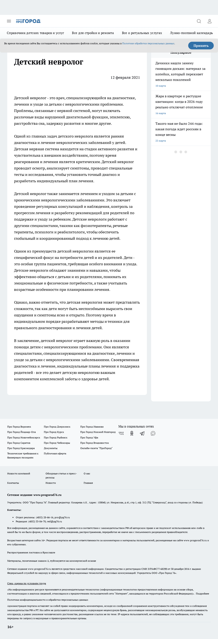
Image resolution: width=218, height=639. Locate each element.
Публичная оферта (55, 453)
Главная (88, 482)
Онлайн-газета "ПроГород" (96, 448)
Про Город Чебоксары (57, 442)
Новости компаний (18, 473)
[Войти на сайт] (209, 21)
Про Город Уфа (89, 437)
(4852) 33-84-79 (37, 521)
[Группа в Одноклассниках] (131, 433)
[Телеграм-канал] (142, 433)
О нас (87, 473)
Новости (51, 482)
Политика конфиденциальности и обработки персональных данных (47, 599)
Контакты (13, 482)
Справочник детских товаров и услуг (35, 33)
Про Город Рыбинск (55, 437)
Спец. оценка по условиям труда (26, 583)
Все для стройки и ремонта (93, 33)
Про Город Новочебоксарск (23, 437)
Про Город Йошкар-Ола (21, 432)
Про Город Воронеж (19, 426)
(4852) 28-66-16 (44, 517)
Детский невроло (29, 97)
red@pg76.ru (54, 521)
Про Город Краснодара (21, 448)
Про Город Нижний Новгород (98, 432)
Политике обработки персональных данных (148, 43)
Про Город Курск (54, 432)
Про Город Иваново (92, 426)
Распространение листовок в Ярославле (31, 552)
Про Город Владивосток (94, 442)
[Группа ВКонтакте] (121, 433)
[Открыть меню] (9, 21)
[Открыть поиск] (199, 21)
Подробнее (202, 593)
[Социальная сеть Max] (153, 433)
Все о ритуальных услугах (142, 33)
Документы (50, 448)
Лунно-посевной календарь (191, 33)
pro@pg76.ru (62, 517)
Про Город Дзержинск (57, 426)
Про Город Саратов (18, 442)
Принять (201, 45)
